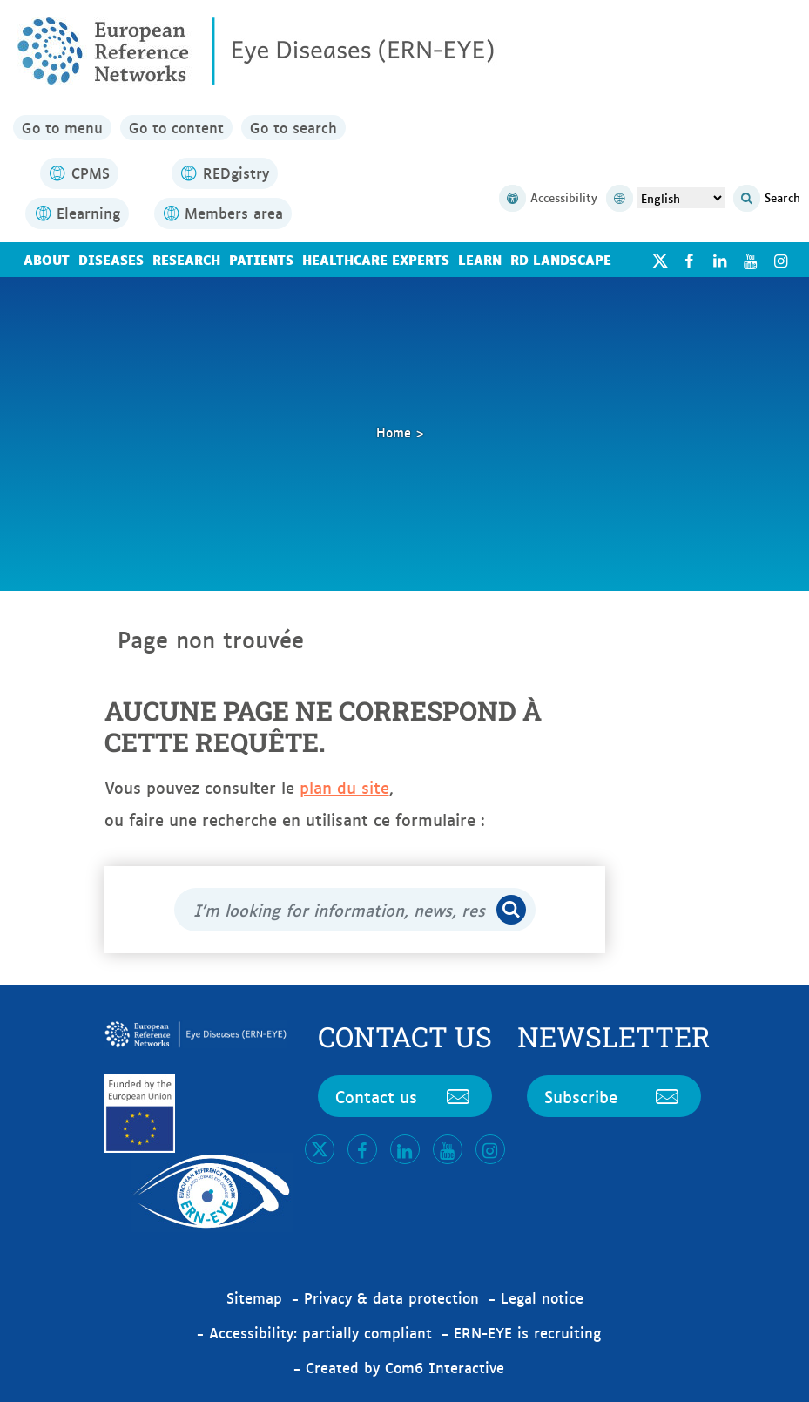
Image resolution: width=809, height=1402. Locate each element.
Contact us (405, 1096)
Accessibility (548, 198)
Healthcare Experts (375, 259)
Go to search (293, 127)
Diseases (111, 259)
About (47, 259)
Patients (261, 259)
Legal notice (542, 1297)
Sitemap (254, 1297)
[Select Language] (681, 197)
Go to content (176, 127)
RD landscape (560, 259)
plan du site (344, 787)
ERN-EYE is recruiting (527, 1332)
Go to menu (62, 127)
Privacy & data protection (391, 1297)
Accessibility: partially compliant (320, 1332)
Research (186, 259)
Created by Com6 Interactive (405, 1367)
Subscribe (614, 1096)
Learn (480, 259)
